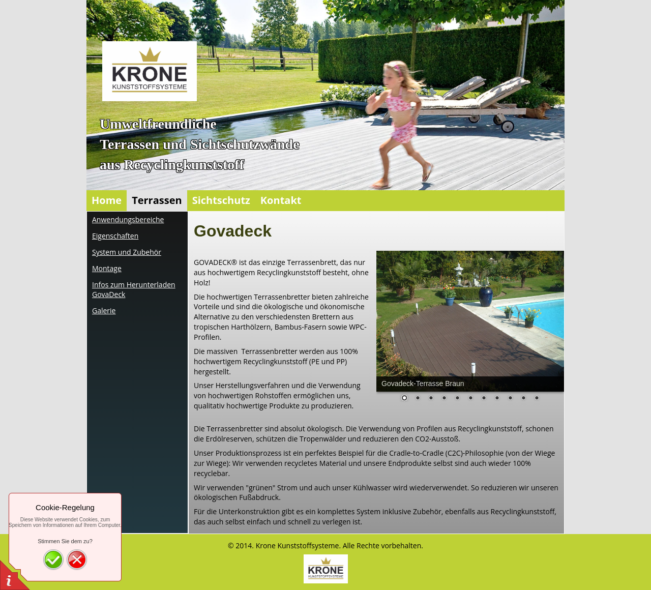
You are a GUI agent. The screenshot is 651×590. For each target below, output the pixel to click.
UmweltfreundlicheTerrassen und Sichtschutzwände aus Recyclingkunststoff (200, 144)
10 (523, 398)
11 (536, 398)
